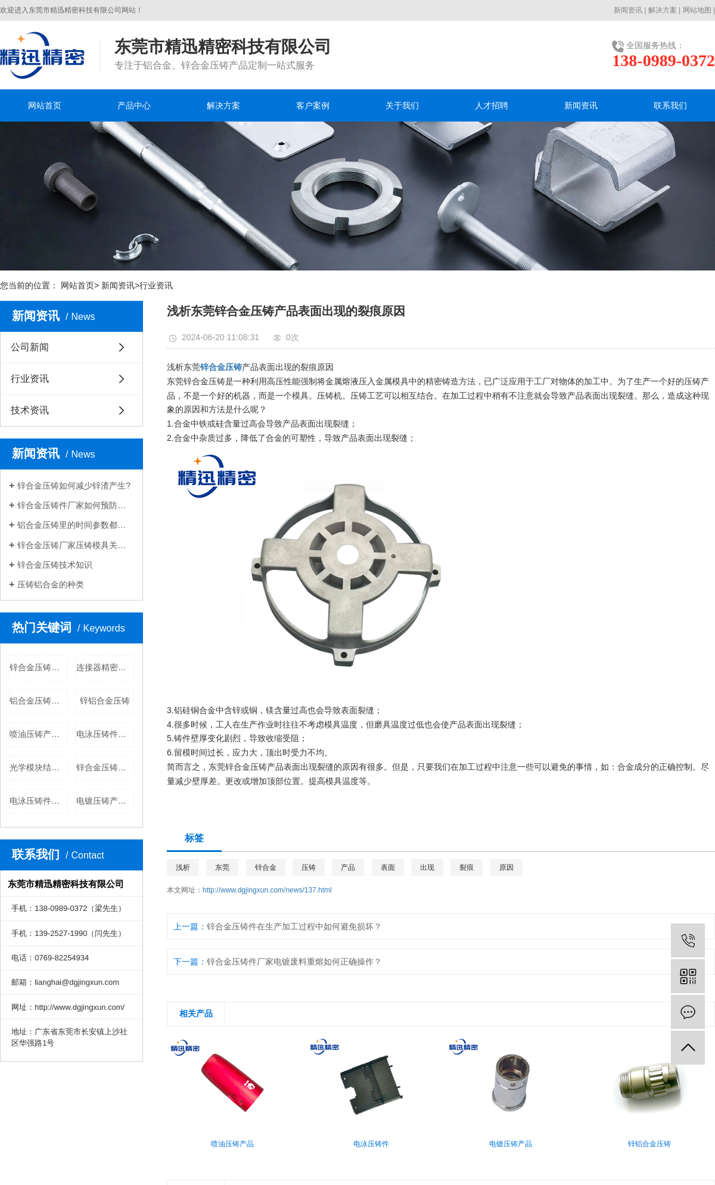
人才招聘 (491, 105)
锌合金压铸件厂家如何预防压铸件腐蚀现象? (75, 505)
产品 (348, 867)
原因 (506, 867)
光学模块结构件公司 (38, 767)
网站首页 (44, 105)
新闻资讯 (628, 10)
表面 (388, 867)
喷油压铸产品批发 (38, 734)
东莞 (222, 867)
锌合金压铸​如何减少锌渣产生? (73, 485)
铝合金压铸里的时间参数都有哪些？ (75, 525)
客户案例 (312, 105)
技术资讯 (30, 410)
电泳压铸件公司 (38, 800)
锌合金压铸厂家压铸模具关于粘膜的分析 (75, 545)
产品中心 (134, 105)
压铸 (308, 867)
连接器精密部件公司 (105, 667)
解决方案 (662, 10)
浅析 (183, 867)
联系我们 (670, 105)
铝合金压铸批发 (38, 700)
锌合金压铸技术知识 (54, 565)
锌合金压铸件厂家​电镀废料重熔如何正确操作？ (294, 961)
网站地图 (697, 10)
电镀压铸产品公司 (105, 800)
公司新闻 (30, 347)
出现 (427, 867)
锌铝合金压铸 (105, 700)
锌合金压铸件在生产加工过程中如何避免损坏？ (294, 926)
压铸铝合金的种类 (50, 584)
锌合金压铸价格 (38, 667)
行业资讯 (156, 285)
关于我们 (402, 105)
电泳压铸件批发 (105, 734)
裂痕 (466, 867)
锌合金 (265, 867)
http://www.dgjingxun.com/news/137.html (267, 890)
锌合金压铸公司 (105, 767)
